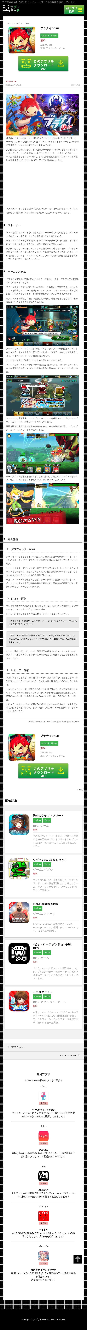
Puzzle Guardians (68, 1055)
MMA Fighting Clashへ (43, 918)
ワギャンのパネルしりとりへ (43, 876)
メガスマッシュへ (43, 1008)
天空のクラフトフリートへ (43, 832)
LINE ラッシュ (18, 1047)
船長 (81, 790)
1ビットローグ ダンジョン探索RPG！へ (43, 962)
